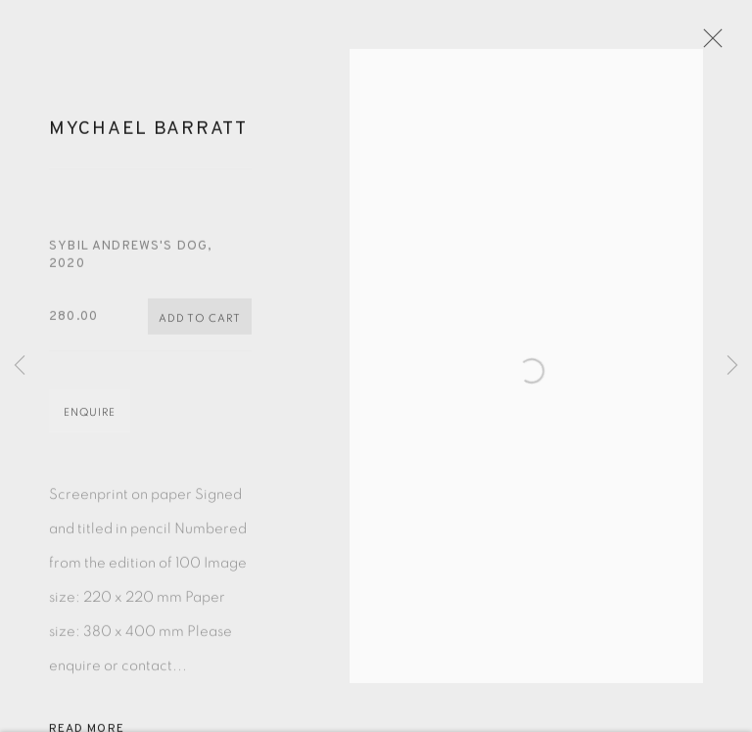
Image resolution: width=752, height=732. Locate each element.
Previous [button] (19, 366)
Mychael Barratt (148, 135)
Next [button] (732, 366)
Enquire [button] (90, 418)
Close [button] (710, 44)
